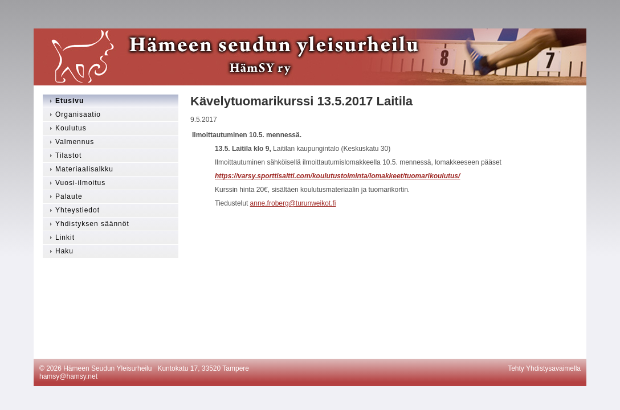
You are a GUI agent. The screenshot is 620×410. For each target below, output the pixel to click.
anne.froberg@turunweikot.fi (293, 203)
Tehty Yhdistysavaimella (544, 368)
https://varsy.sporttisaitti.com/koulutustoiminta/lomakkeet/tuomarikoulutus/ (337, 176)
